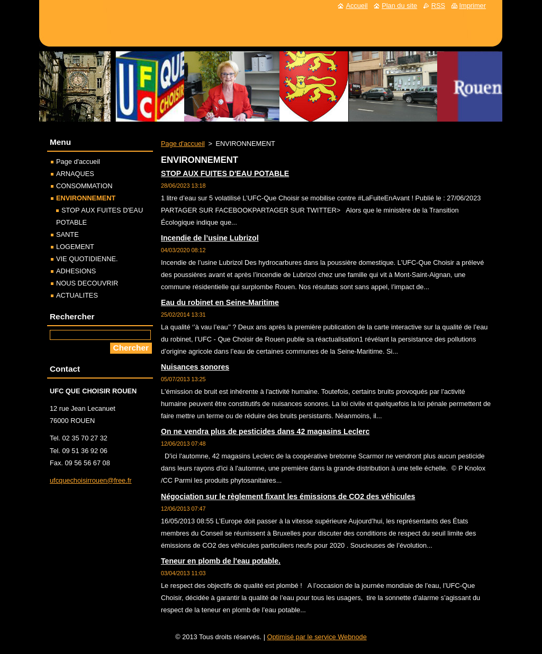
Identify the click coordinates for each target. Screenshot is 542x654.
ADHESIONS (76, 271)
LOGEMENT (75, 247)
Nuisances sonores (195, 367)
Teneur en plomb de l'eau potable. (221, 561)
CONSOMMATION (84, 186)
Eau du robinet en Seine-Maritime (220, 302)
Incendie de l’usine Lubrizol (210, 238)
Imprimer (472, 6)
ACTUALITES (77, 295)
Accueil (356, 6)
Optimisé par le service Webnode (317, 637)
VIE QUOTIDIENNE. (87, 259)
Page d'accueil (183, 144)
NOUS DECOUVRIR (87, 283)
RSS (438, 6)
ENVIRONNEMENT (85, 198)
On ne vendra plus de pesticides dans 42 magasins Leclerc (265, 431)
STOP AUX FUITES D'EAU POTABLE (225, 173)
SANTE (67, 234)
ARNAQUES (75, 174)
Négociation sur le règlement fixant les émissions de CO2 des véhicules (288, 496)
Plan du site (399, 6)
